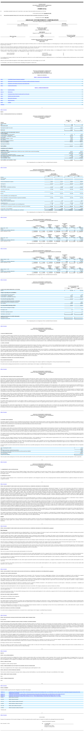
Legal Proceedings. (11, 89)
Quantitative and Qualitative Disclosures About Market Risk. (18, 83)
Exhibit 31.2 (3, 694)
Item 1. (2, 79)
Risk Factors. (10, 91)
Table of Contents (4, 109)
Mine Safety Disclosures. (12, 98)
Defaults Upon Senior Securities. (13, 96)
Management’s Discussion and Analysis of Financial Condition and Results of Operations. (24, 81)
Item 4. (2, 85)
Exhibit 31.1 (3, 691)
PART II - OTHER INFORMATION (41, 87)
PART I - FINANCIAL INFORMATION (41, 77)
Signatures (2, 104)
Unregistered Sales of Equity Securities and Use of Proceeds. (18, 94)
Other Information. (11, 100)
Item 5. (2, 100)
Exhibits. (9, 102)
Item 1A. (2, 91)
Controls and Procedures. (12, 85)
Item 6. (2, 102)
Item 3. (2, 83)
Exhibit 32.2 (3, 696)
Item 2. (2, 81)
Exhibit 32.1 (3, 695)
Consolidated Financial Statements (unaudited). (16, 79)
